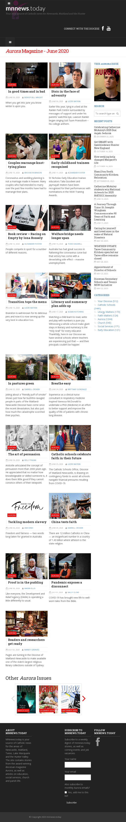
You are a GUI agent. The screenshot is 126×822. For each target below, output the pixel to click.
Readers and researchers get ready (26, 642)
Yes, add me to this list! (76, 794)
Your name (70, 759)
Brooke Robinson (33, 172)
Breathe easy (61, 383)
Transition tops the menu (27, 302)
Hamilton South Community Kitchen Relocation (106, 174)
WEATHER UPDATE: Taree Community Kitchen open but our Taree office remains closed (106, 252)
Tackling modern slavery (27, 522)
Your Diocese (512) (108, 301)
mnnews (25, 8)
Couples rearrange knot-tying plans (26, 165)
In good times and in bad (26, 91)
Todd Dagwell (75, 244)
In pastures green (21, 383)
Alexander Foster (76, 172)
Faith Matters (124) (108, 315)
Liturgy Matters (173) (109, 311)
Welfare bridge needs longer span (67, 236)
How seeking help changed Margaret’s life (105, 159)
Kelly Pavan (30, 460)
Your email (70, 771)
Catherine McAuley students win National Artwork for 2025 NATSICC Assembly (107, 191)
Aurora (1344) (105, 319)
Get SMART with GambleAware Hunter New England (106, 145)
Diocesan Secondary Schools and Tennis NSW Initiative (105, 281)
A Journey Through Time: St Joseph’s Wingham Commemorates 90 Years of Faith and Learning (105, 212)
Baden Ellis (29, 588)
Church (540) (104, 322)
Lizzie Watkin (74, 101)
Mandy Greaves (31, 649)
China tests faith (64, 522)
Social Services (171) (108, 326)
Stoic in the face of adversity (65, 93)
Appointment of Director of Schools (105, 268)
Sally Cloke (73, 592)
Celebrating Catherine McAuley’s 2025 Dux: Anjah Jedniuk (107, 130)
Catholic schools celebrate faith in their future (71, 456)
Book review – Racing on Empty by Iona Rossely (27, 236)
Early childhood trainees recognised (70, 165)
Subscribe (71, 802)
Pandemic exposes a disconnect (66, 584)
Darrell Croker (32, 389)
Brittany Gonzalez (77, 389)
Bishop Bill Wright (33, 97)
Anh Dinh (28, 528)
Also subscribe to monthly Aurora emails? (77, 786)
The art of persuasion (24, 454)
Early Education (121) (109, 330)
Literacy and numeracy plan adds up (69, 304)
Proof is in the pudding (25, 582)
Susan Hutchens (76, 311)
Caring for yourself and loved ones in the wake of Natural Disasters (106, 233)
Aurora (12, 84)
